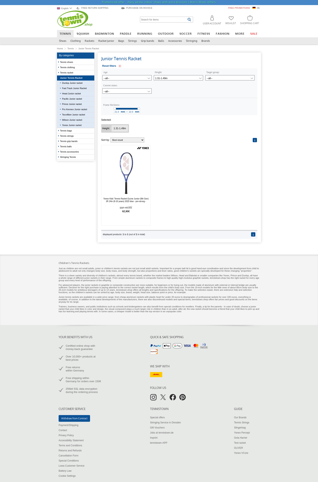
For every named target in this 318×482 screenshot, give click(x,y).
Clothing (75, 40)
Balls (161, 40)
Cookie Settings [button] (67, 475)
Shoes (62, 40)
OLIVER (238, 447)
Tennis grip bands (69, 141)
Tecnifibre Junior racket (73, 114)
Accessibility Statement (71, 440)
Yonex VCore (241, 453)
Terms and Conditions (70, 445)
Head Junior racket (71, 93)
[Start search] (189, 19)
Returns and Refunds (70, 450)
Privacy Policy (66, 435)
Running (144, 33)
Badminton (104, 33)
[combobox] (65, 8)
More (240, 33)
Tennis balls (66, 146)
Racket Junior (106, 40)
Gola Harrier (240, 437)
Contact (63, 430)
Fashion (223, 33)
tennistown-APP (158, 442)
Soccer (185, 33)
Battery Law (65, 470)
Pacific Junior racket (72, 99)
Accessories (175, 40)
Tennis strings (67, 136)
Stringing (191, 40)
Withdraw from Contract (74, 418)
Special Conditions (69, 460)
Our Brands (240, 417)
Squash (83, 33)
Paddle (126, 33)
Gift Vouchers (157, 427)
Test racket (240, 442)
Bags (121, 40)
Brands (205, 40)
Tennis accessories (70, 152)
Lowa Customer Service (71, 465)
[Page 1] (255, 140)
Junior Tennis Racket (71, 78)
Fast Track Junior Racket (74, 88)
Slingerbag (240, 427)
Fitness (204, 33)
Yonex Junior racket (72, 125)
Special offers (157, 417)
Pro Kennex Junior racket (74, 109)
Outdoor (166, 33)
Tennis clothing (67, 67)
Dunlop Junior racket (72, 83)
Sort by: (122, 140)
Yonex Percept (242, 432)
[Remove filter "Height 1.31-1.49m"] (120, 128)
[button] (210, 21)
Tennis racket (67, 72)
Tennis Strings (241, 422)
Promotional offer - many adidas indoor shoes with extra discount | (159, 2)
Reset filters (109, 66)
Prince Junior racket (72, 104)
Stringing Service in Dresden (165, 422)
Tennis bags (66, 130)
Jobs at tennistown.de (162, 432)
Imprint (154, 437)
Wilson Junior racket (72, 120)
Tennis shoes (67, 62)
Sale (254, 33)
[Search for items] (163, 19)
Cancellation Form (68, 455)
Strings (132, 40)
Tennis (65, 33)
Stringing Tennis (68, 157)
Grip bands (147, 40)
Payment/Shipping (68, 425)
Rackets (89, 40)
